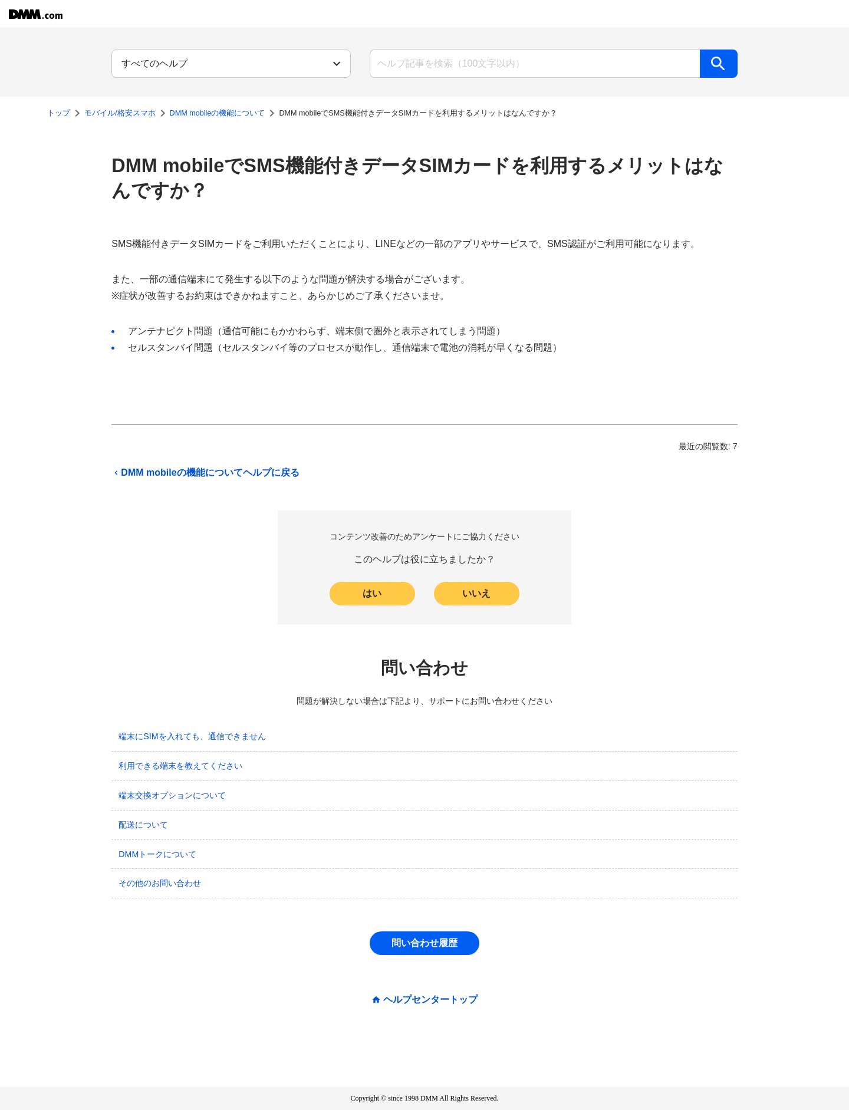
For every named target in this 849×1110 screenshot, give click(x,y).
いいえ (476, 593)
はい (372, 593)
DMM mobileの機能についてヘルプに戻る (205, 472)
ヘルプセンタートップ (430, 999)
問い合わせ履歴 (424, 943)
